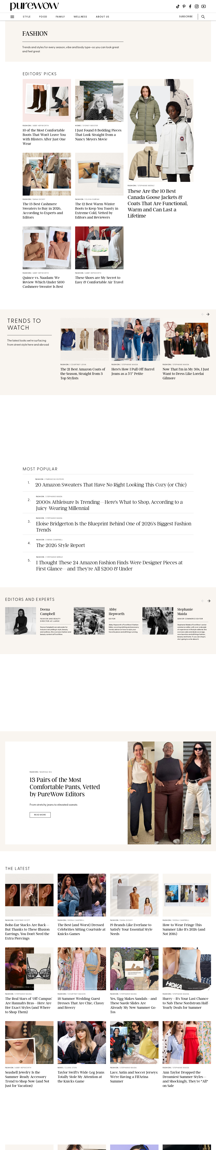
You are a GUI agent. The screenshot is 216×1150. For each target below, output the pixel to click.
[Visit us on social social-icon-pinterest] (184, 6)
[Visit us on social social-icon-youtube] (203, 6)
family (60, 17)
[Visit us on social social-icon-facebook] (190, 6)
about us (102, 17)
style (27, 17)
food (43, 17)
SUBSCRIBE (186, 16)
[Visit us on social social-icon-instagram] (197, 6)
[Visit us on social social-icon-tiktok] (178, 6)
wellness (80, 17)
